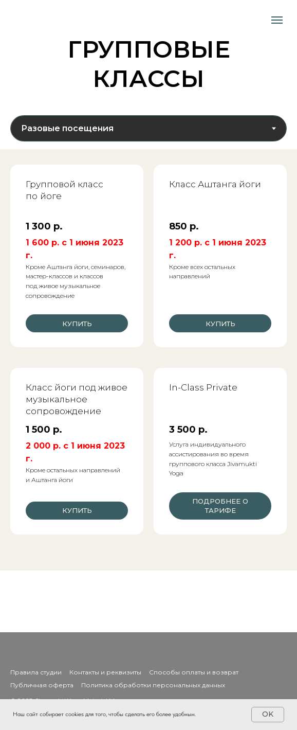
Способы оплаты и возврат (193, 672)
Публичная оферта (41, 685)
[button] (220, 430)
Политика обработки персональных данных (153, 685)
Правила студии (36, 672)
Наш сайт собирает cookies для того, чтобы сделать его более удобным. (104, 714)
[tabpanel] (148, 360)
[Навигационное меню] (277, 20)
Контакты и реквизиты (105, 672)
